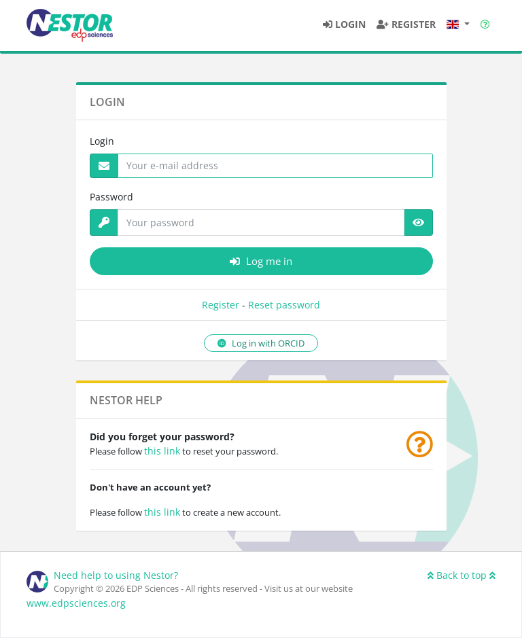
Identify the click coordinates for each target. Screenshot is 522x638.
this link (162, 450)
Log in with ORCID (261, 343)
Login (102, 141)
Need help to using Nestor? (116, 575)
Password (111, 196)
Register (220, 304)
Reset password (284, 304)
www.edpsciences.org (76, 603)
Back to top (461, 575)
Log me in (261, 261)
